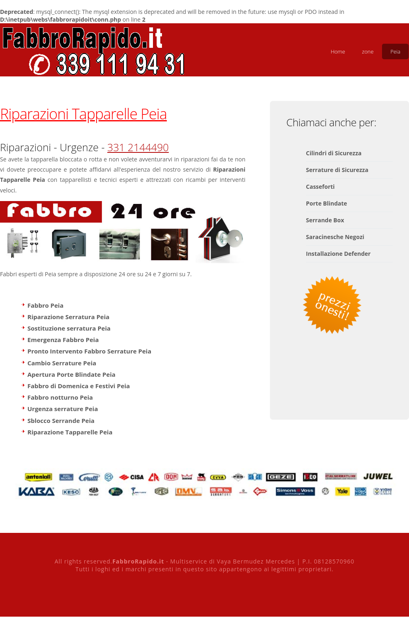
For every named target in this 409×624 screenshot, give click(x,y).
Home (337, 51)
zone (367, 51)
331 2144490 (138, 147)
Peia (395, 51)
